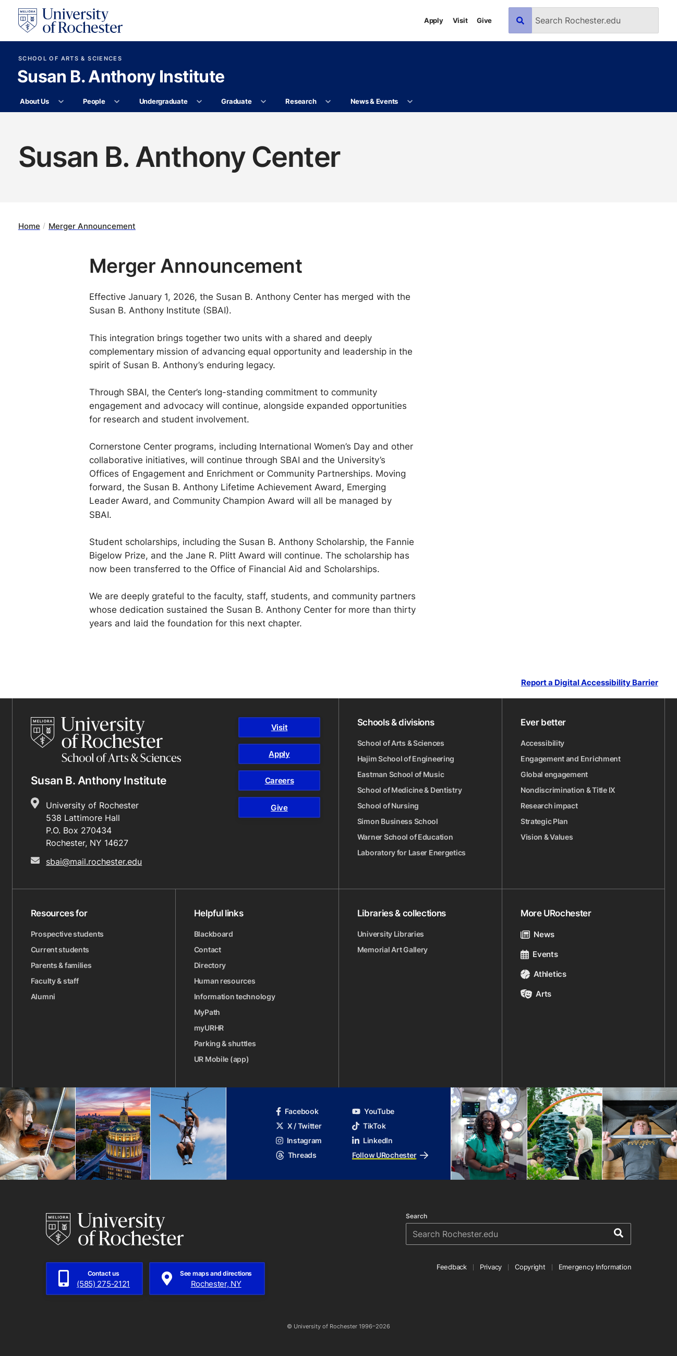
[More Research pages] (328, 101)
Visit (460, 20)
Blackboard (213, 934)
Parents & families (61, 965)
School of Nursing (388, 805)
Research (300, 101)
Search (416, 1216)
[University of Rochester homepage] (70, 20)
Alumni (43, 996)
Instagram (299, 1140)
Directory (210, 965)
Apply (433, 20)
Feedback (452, 1267)
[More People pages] (117, 101)
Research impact (549, 805)
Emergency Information (595, 1267)
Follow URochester (390, 1155)
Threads (296, 1155)
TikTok (368, 1126)
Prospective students (67, 934)
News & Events (374, 101)
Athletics (543, 973)
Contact (207, 949)
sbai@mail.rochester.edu (94, 861)
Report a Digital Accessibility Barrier (589, 682)
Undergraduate (163, 101)
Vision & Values (547, 837)
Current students (60, 949)
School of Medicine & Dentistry (409, 790)
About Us (34, 101)
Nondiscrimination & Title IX (568, 790)
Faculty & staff (55, 981)
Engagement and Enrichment (571, 759)
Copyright (530, 1267)
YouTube (373, 1111)
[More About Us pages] (60, 101)
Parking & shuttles (225, 1043)
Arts (536, 993)
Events (539, 954)
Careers (279, 780)
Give (484, 20)
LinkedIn (372, 1140)
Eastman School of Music (400, 774)
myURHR (209, 1028)
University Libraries (390, 934)
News (537, 934)
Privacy (491, 1267)
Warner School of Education (405, 837)
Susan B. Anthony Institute (120, 77)
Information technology (234, 996)
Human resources (225, 981)
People (94, 101)
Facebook (297, 1111)
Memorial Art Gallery (392, 949)
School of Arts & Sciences (70, 59)
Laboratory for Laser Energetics (411, 852)
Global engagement (554, 774)
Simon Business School (397, 821)
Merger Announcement (92, 226)
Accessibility (542, 743)
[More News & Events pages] (409, 101)
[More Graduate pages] (263, 101)
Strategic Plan (544, 821)
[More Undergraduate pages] (199, 101)
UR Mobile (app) (221, 1059)
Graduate (236, 101)
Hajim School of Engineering (405, 759)
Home (29, 226)
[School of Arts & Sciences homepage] (106, 739)
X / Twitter (299, 1126)
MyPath (207, 1012)
